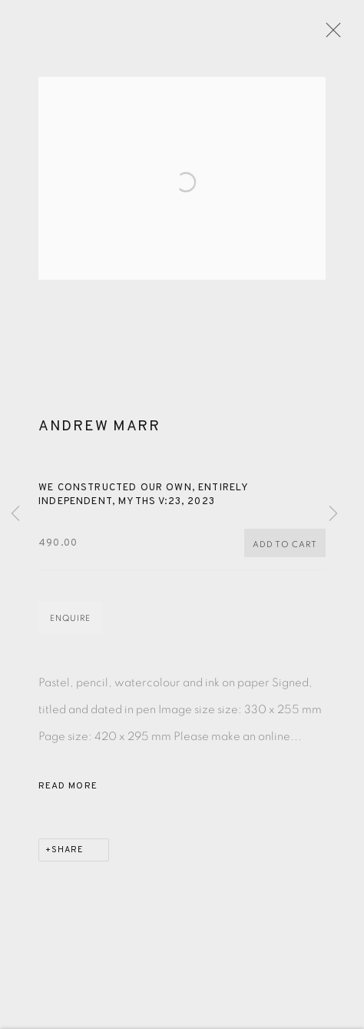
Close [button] (342, 34)
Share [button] (67, 859)
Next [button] (333, 514)
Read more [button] (68, 795)
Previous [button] (15, 514)
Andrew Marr (99, 436)
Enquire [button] (70, 627)
